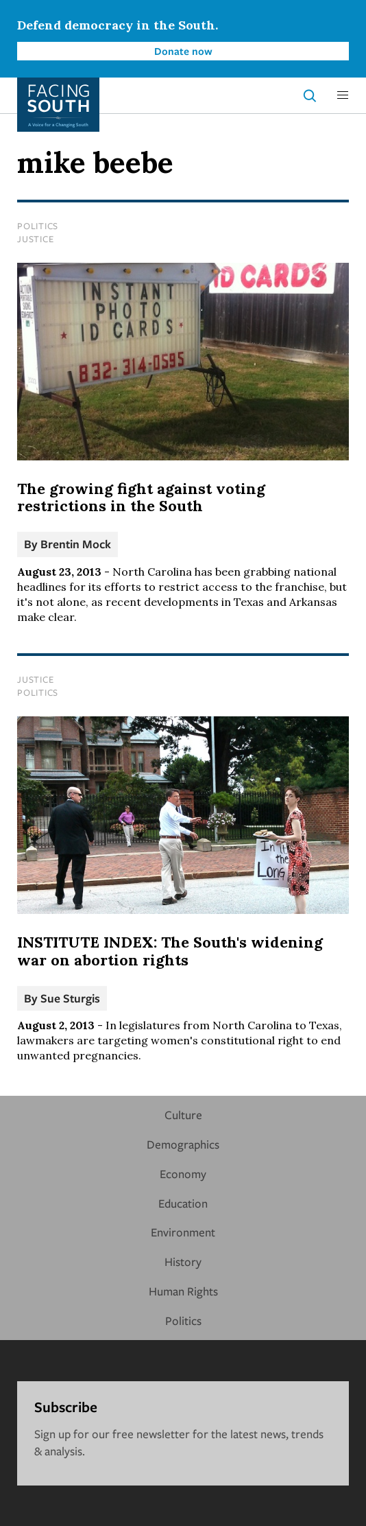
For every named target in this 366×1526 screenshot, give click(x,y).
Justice (35, 239)
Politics (37, 226)
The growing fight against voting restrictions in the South (141, 497)
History (183, 1261)
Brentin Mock (75, 544)
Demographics (183, 1144)
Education (183, 1203)
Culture (183, 1115)
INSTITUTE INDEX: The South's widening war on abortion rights (170, 951)
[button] (343, 95)
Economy (183, 1174)
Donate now (183, 51)
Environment (183, 1232)
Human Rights (183, 1291)
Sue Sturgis (70, 998)
